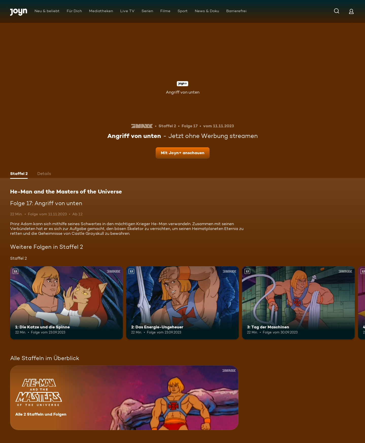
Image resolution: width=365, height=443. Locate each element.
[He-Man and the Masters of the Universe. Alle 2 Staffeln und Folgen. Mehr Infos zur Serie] (124, 397)
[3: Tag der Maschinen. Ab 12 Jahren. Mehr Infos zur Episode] (298, 303)
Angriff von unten (182, 92)
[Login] (351, 11)
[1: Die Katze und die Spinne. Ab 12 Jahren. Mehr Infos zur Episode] (66, 303)
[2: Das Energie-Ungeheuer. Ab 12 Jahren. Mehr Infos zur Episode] (182, 303)
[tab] (19, 174)
